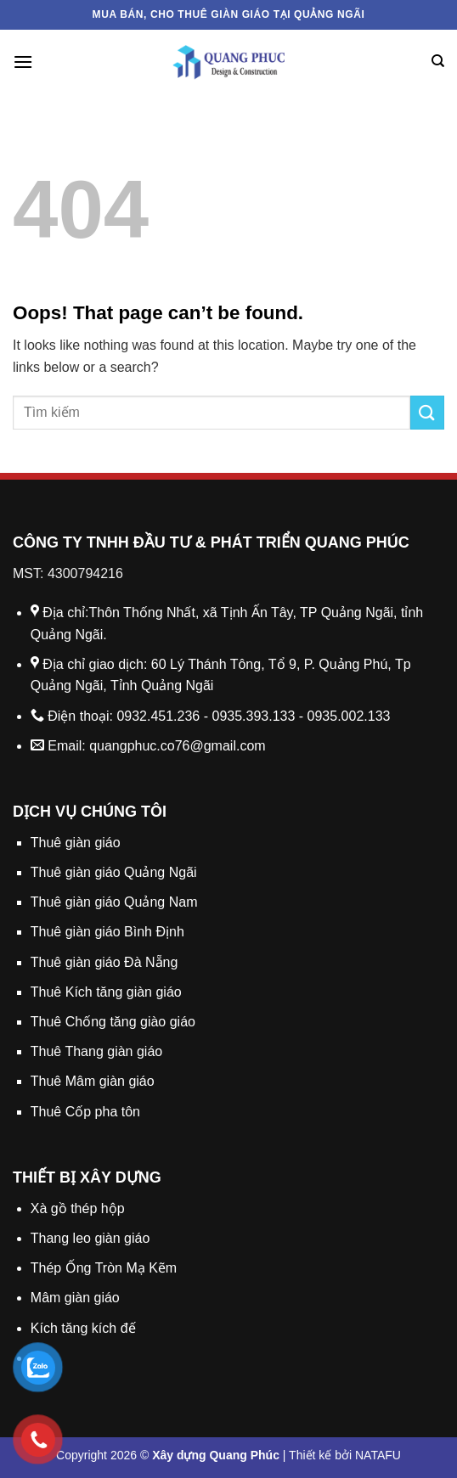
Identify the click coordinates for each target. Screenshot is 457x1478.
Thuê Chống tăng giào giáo (113, 1021)
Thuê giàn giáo (76, 842)
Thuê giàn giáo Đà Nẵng (104, 962)
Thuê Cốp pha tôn (85, 1111)
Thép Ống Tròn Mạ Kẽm (104, 1268)
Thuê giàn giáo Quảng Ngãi (114, 872)
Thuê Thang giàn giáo (96, 1051)
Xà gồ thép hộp (78, 1208)
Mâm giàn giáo (75, 1297)
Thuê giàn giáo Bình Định (107, 931)
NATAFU (378, 1455)
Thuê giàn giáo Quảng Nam (114, 902)
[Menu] (23, 61)
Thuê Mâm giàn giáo (93, 1081)
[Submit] (427, 412)
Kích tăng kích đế (83, 1328)
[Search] (438, 61)
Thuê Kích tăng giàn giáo (106, 992)
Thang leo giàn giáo (90, 1238)
